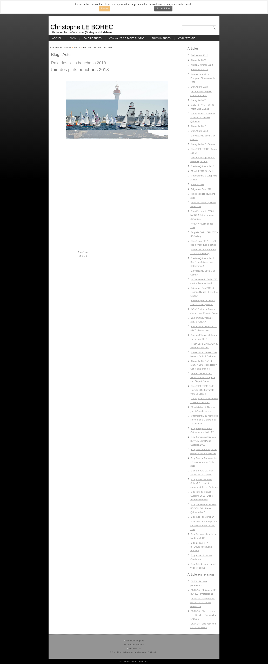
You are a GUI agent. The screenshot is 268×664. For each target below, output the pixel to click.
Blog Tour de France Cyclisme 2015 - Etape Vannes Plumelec (201, 496)
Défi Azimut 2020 (199, 87)
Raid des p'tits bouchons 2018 (78, 63)
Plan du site (135, 648)
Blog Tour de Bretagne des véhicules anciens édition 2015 (203, 525)
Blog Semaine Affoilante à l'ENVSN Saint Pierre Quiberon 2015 (203, 508)
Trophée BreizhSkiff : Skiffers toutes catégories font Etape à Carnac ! (202, 377)
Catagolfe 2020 (198, 100)
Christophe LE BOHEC (81, 26)
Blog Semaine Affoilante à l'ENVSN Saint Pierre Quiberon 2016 (203, 441)
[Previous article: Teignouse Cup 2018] (83, 252)
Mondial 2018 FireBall (202, 171)
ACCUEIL (57, 38)
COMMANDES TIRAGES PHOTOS (126, 38)
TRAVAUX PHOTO (161, 38)
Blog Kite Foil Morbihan (202, 517)
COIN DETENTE (186, 38)
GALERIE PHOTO (92, 38)
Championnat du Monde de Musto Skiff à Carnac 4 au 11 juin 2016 (204, 420)
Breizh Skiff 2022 (199, 69)
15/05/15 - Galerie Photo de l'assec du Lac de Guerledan (202, 602)
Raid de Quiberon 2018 (202, 166)
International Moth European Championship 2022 (202, 78)
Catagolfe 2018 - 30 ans (203, 144)
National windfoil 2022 (202, 65)
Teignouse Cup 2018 (201, 189)
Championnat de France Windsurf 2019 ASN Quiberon (202, 117)
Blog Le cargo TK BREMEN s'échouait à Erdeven (201, 547)
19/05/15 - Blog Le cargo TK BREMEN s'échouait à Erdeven (203, 615)
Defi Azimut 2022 (199, 55)
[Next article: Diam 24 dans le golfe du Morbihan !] (83, 256)
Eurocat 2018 (197, 184)
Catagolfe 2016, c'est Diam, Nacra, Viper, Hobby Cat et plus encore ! (203, 365)
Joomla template (125, 661)
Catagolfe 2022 (198, 60)
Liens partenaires (135, 644)
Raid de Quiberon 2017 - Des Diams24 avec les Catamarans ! (202, 262)
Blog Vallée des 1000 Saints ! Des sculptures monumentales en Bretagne (204, 483)
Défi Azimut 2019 (199, 131)
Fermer (104, 8)
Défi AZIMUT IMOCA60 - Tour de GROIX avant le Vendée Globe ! (202, 390)
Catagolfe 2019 (198, 126)
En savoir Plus (163, 8)
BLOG (73, 38)
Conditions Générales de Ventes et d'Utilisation (135, 652)
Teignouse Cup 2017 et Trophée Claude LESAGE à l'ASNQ (204, 292)
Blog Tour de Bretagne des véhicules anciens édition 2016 (203, 462)
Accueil (67, 47)
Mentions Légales (135, 640)
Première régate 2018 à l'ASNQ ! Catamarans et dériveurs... (202, 215)
